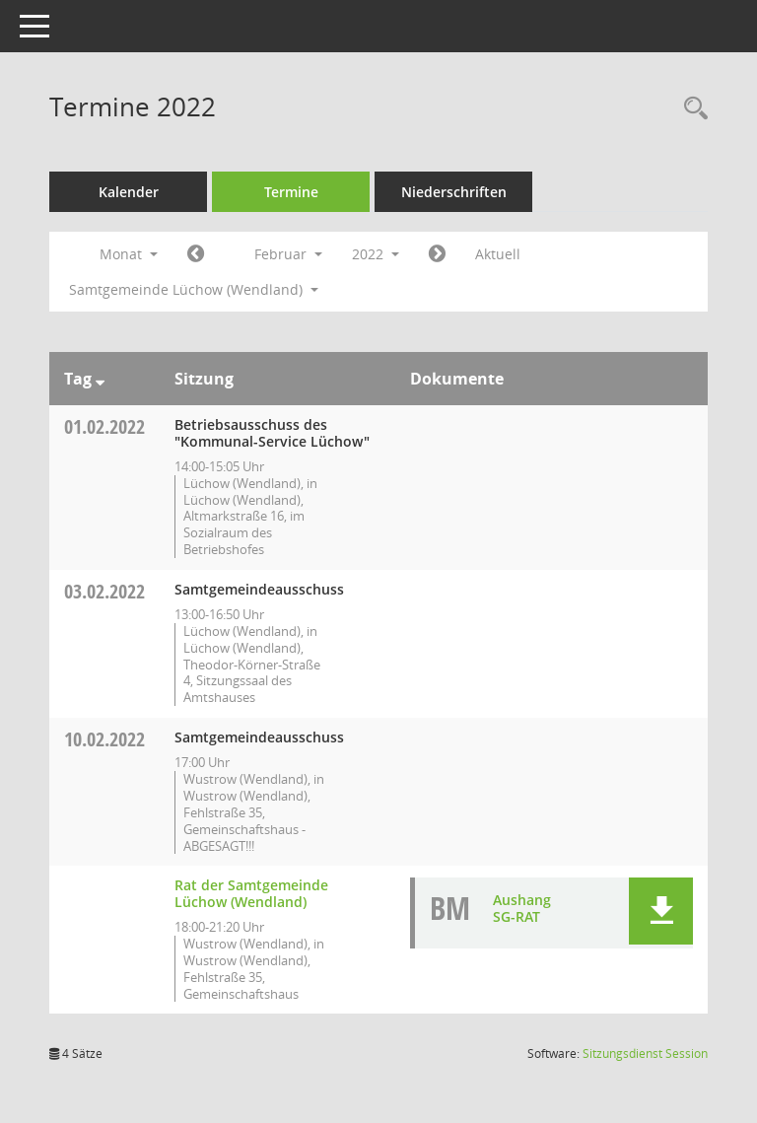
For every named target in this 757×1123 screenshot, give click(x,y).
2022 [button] (375, 254)
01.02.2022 (104, 426)
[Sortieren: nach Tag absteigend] (100, 378)
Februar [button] (288, 254)
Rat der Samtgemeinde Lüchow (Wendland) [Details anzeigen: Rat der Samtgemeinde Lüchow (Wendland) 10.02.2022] (251, 893)
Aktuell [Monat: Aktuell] (497, 254)
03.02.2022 (104, 591)
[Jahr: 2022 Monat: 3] (437, 254)
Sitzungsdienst (645, 1053)
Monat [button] (129, 254)
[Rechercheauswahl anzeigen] (691, 109)
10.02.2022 (104, 739)
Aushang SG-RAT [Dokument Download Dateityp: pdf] (522, 908)
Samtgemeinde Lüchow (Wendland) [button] (193, 289)
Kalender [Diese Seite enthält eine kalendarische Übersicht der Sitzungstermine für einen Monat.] (129, 191)
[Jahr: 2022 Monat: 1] (195, 254)
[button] (661, 911)
